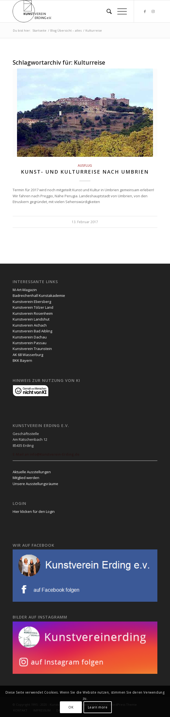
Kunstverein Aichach (30, 325)
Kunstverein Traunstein (32, 348)
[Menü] (119, 11)
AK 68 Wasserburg (28, 354)
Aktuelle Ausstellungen (32, 471)
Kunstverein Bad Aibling (32, 331)
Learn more (98, 707)
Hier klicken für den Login (34, 511)
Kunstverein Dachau (30, 337)
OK (70, 707)
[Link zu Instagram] (153, 11)
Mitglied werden (26, 477)
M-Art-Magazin (25, 289)
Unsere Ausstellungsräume (35, 483)
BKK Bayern (22, 360)
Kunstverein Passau (29, 342)
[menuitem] (106, 11)
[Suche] (106, 11)
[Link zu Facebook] (145, 11)
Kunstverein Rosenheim (33, 313)
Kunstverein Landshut (31, 319)
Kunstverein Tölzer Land (33, 307)
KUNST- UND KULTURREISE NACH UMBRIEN (85, 171)
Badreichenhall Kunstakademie (39, 295)
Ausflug (85, 165)
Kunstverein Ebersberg (32, 301)
